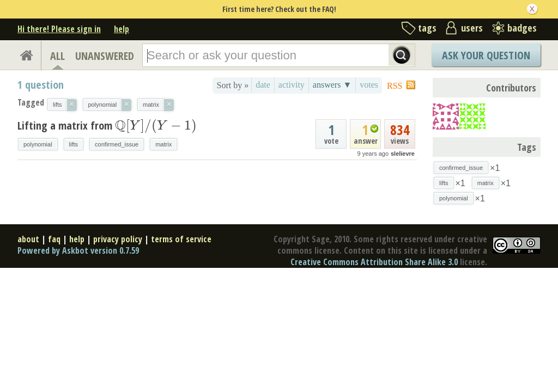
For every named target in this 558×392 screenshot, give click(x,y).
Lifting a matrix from (107, 125)
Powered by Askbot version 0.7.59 (78, 250)
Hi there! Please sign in (59, 29)
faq (54, 239)
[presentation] (156, 125)
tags (427, 27)
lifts (73, 144)
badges (522, 27)
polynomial (37, 144)
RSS (394, 85)
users (472, 27)
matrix (163, 144)
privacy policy (117, 239)
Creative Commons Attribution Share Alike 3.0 (374, 262)
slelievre (403, 153)
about (28, 239)
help (121, 29)
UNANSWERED (104, 55)
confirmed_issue (116, 144)
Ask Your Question (486, 55)
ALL (57, 55)
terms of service (181, 239)
